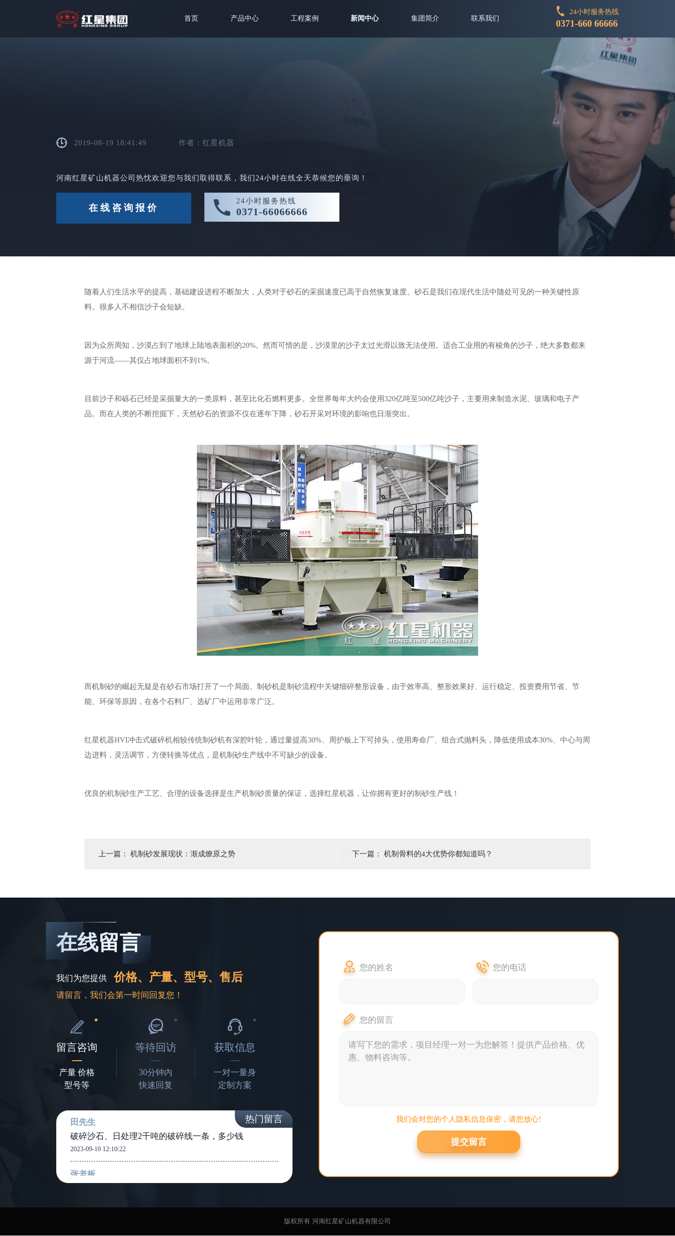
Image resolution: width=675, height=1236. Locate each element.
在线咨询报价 (124, 208)
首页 (189, 18)
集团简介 (426, 18)
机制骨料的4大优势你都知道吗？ (438, 854)
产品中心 (243, 18)
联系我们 (487, 18)
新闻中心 (365, 18)
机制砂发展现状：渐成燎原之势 (182, 854)
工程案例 (304, 18)
